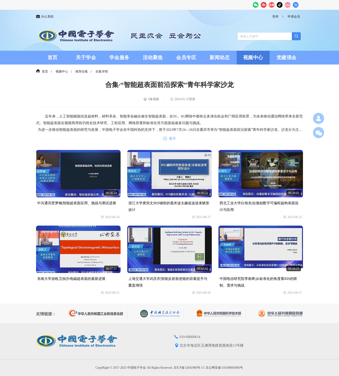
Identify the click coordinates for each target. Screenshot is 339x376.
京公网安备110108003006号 (224, 367)
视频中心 (253, 57)
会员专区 (186, 57)
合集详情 (101, 71)
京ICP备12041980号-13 (189, 367)
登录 (275, 16)
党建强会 (286, 57)
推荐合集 (81, 71)
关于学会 (86, 57)
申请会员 (294, 16)
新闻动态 (220, 57)
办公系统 (45, 17)
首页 (53, 57)
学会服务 (119, 57)
